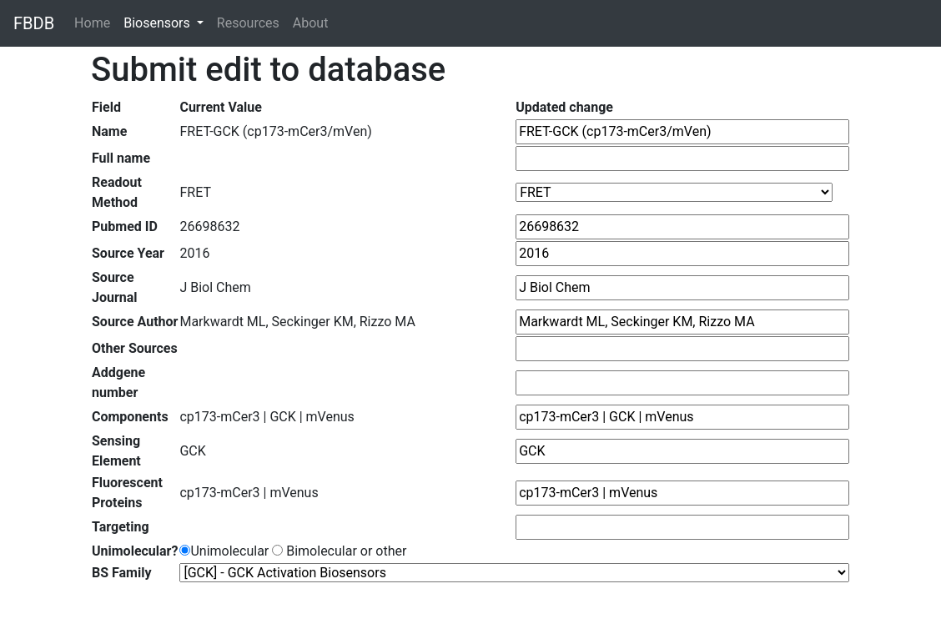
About (311, 23)
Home (95, 22)
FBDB (33, 23)
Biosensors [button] (158, 23)
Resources (248, 23)
